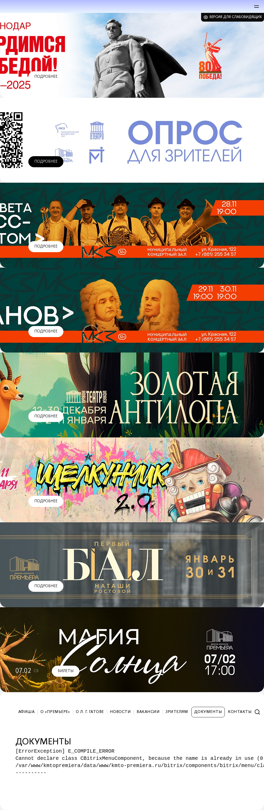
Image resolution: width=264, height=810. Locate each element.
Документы (208, 712)
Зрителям (177, 712)
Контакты (240, 712)
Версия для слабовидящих (236, 17)
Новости (120, 712)
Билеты (65, 671)
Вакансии (148, 712)
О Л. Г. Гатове (90, 712)
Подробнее (45, 77)
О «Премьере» (55, 712)
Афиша (26, 712)
